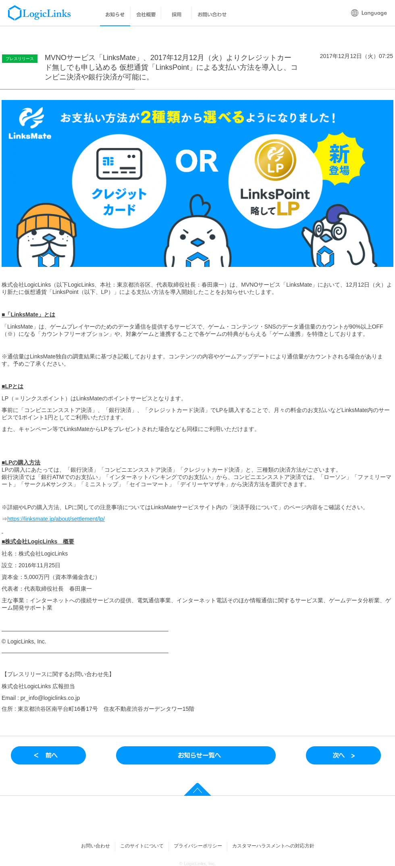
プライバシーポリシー (198, 845)
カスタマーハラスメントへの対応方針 (273, 845)
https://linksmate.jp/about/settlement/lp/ (56, 519)
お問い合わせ (95, 845)
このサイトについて (142, 845)
